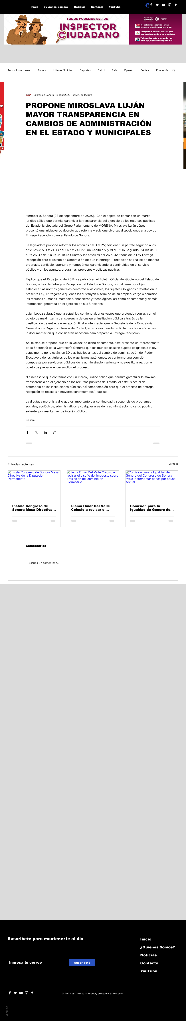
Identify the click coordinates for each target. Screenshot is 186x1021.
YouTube (148, 971)
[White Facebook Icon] (10, 993)
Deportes (85, 70)
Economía (162, 70)
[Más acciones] (158, 95)
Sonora (41, 70)
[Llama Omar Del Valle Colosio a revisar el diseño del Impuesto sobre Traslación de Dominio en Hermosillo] (93, 485)
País (114, 70)
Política (145, 70)
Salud (101, 70)
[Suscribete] (82, 962)
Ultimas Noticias (62, 70)
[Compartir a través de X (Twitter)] (36, 432)
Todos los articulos (19, 70)
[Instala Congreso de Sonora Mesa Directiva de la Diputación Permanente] (34, 485)
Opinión (128, 70)
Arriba (7, 1011)
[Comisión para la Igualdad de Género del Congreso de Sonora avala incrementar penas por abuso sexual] (152, 485)
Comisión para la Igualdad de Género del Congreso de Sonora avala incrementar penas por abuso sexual (151, 507)
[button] (173, 70)
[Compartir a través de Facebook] (27, 432)
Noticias (148, 955)
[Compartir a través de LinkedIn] (45, 432)
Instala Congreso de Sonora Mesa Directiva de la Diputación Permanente (32, 507)
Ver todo (173, 463)
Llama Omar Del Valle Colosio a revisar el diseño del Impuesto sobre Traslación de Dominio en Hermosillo (91, 507)
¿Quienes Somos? (157, 947)
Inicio (145, 939)
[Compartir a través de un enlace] (54, 432)
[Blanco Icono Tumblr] (176, 5)
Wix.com (118, 993)
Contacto (149, 963)
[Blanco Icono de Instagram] (170, 5)
